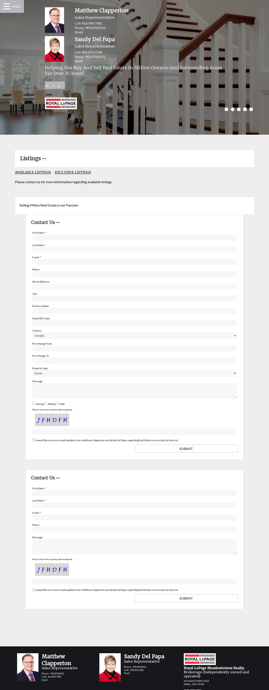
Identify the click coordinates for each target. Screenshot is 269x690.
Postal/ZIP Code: (41, 318)
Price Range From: (42, 343)
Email (79, 32)
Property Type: (40, 368)
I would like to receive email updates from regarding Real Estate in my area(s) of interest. (106, 442)
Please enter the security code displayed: (52, 412)
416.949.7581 (92, 23)
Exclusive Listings (73, 172)
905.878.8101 (95, 28)
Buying (40, 406)
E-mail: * (36, 257)
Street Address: (41, 281)
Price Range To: (40, 355)
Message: (37, 381)
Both (62, 406)
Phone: (36, 269)
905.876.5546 (92, 52)
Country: (37, 330)
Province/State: (40, 306)
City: (34, 293)
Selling (51, 406)
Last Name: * (39, 245)
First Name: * (39, 232)
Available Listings (33, 172)
